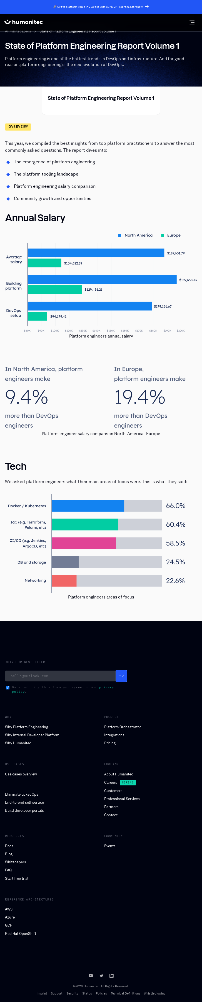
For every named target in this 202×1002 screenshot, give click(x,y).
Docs (9, 846)
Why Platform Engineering (26, 727)
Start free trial (16, 878)
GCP (8, 925)
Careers (110, 782)
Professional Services (122, 799)
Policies (101, 993)
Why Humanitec (18, 743)
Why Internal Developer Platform (32, 735)
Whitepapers (15, 862)
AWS (9, 909)
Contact (111, 815)
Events (110, 846)
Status (87, 993)
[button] (192, 22)
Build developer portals (24, 810)
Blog (9, 854)
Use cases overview (21, 774)
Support (57, 993)
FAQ (8, 870)
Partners (111, 807)
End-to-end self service (24, 802)
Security (72, 993)
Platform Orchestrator (122, 727)
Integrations (114, 735)
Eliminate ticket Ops (21, 794)
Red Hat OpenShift (20, 934)
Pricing (110, 743)
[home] (23, 22)
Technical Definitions (125, 993)
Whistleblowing (154, 993)
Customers (113, 791)
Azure (10, 917)
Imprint (42, 993)
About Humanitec (118, 774)
